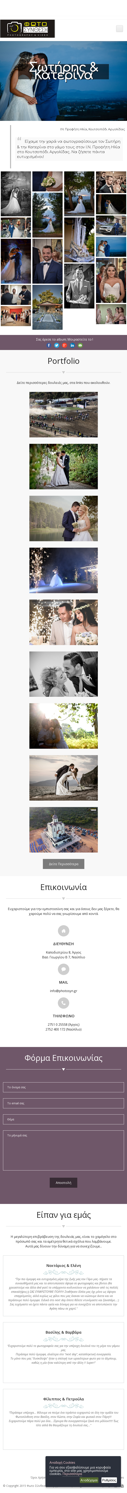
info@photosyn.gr (63, 991)
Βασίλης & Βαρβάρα (63, 1332)
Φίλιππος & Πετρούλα (63, 1399)
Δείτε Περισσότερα (63, 864)
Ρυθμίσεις (109, 1480)
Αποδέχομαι (89, 1480)
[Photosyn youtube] (122, 1485)
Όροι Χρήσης (39, 1477)
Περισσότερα (72, 1474)
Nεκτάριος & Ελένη (63, 1265)
